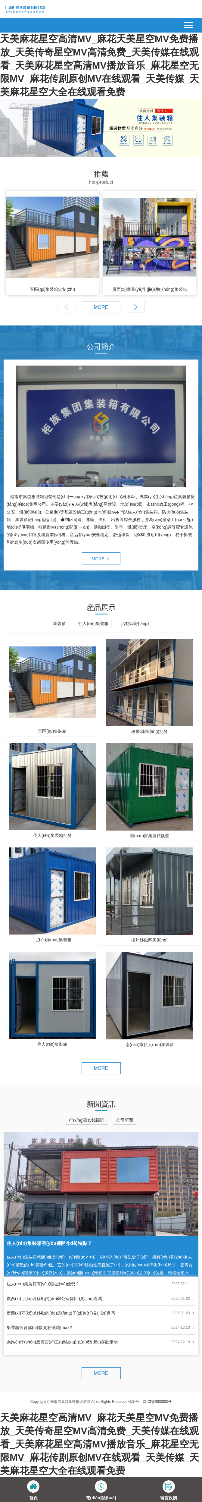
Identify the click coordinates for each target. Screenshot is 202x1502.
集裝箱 (59, 623)
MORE (101, 307)
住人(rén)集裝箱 (93, 623)
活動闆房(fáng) (135, 623)
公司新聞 (124, 1120)
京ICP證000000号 (157, 1402)
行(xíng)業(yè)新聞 (86, 1120)
